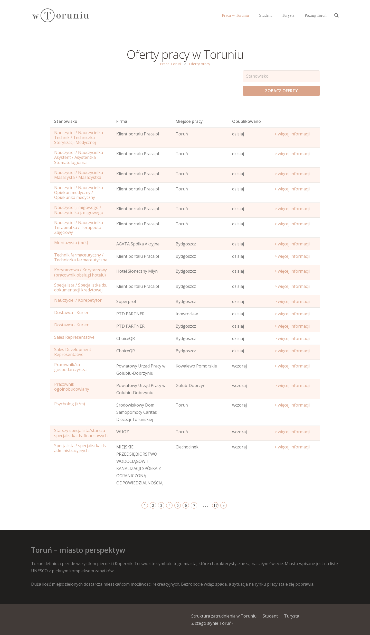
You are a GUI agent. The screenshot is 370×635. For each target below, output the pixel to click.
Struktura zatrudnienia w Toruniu (224, 616)
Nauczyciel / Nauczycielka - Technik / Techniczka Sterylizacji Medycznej (80, 137)
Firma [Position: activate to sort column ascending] (121, 121)
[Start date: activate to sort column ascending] (295, 122)
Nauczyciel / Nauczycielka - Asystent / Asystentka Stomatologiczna (80, 157)
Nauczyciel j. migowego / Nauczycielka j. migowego (78, 210)
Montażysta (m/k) (71, 242)
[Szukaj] (336, 15)
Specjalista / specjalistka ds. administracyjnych (80, 448)
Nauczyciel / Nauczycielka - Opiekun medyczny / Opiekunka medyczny (80, 192)
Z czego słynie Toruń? (212, 623)
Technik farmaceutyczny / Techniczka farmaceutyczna (80, 257)
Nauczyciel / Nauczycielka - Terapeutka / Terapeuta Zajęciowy (80, 227)
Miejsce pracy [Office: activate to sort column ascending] (189, 121)
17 (215, 505)
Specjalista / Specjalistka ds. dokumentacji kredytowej (80, 287)
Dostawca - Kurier (71, 312)
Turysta (291, 616)
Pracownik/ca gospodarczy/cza (70, 367)
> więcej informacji (292, 134)
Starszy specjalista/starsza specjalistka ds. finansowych (81, 433)
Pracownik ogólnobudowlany (71, 386)
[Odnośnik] (60, 15)
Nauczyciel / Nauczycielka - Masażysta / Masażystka (80, 175)
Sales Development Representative (72, 352)
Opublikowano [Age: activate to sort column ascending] (246, 121)
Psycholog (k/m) (69, 404)
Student (270, 616)
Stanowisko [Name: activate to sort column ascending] (65, 121)
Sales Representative (74, 337)
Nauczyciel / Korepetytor (78, 300)
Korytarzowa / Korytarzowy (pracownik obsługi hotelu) (80, 272)
